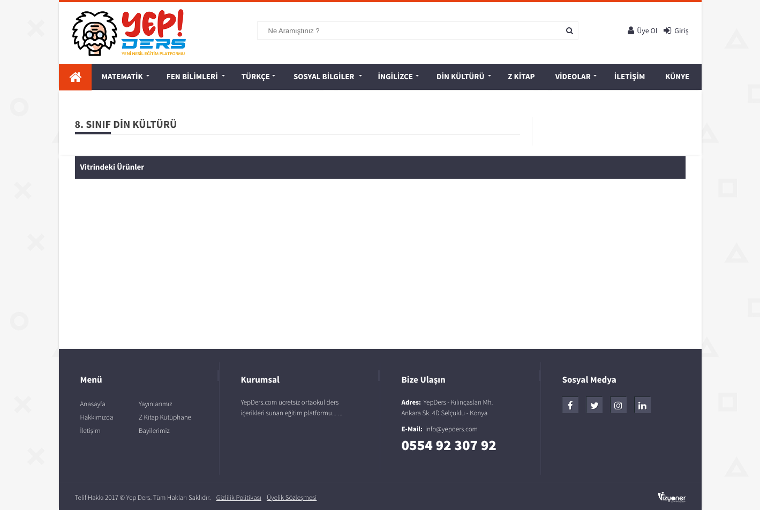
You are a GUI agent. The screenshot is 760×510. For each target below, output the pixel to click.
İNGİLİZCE (395, 77)
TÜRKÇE (256, 77)
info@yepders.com (451, 428)
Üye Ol (642, 30)
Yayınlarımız (155, 403)
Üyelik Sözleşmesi (292, 497)
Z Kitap (521, 77)
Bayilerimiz (154, 430)
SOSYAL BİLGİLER (324, 77)
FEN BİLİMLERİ (192, 77)
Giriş (676, 30)
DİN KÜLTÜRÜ (460, 77)
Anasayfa (93, 403)
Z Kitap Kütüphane (165, 417)
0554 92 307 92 (449, 445)
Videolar (573, 77)
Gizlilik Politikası (238, 497)
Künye (677, 77)
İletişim (629, 77)
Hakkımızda (97, 417)
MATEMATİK (122, 77)
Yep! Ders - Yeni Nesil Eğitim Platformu (139, 33)
